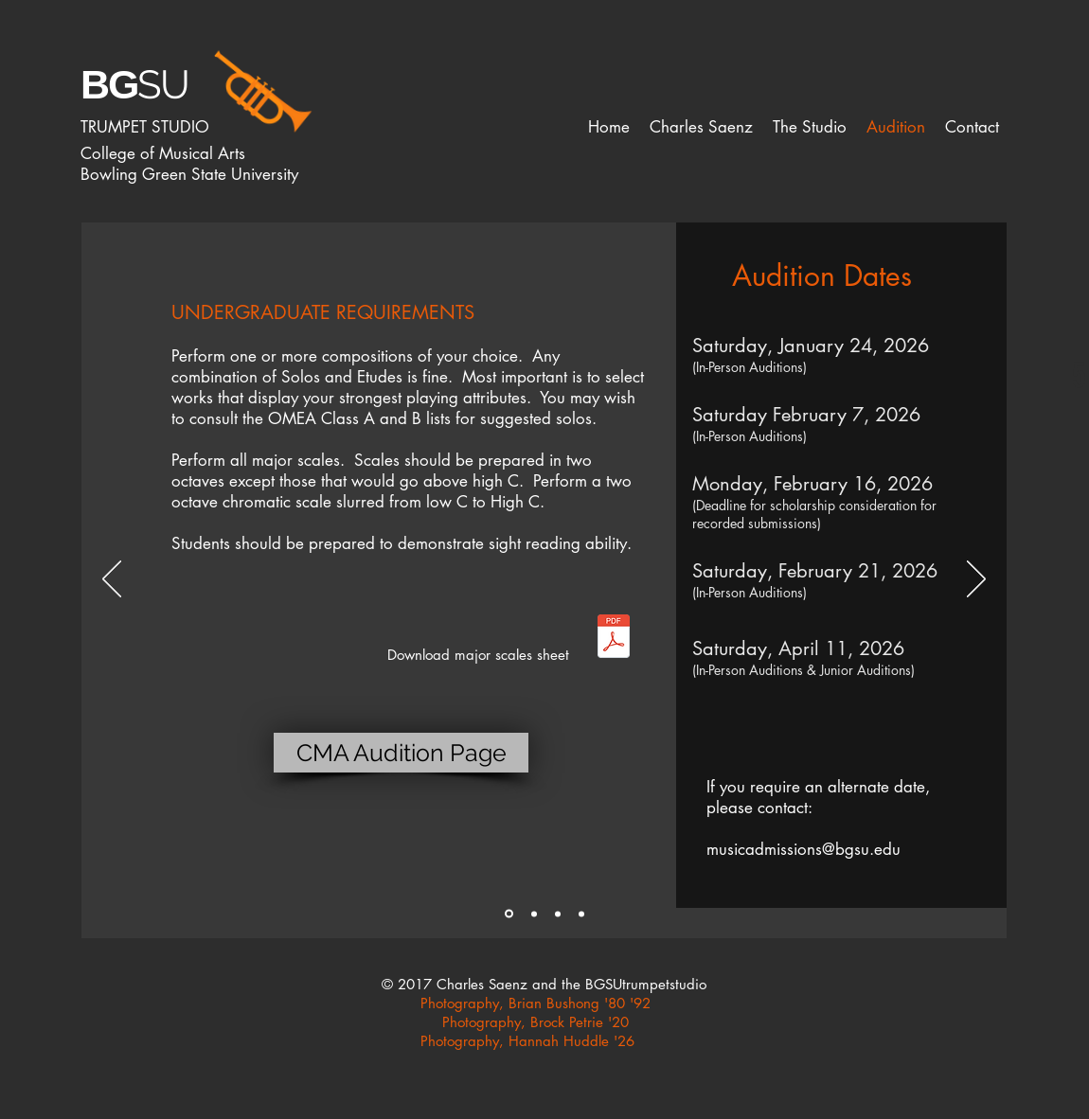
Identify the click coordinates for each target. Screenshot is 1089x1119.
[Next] (976, 580)
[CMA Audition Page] (401, 753)
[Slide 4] (581, 913)
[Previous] (111, 580)
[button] (701, 126)
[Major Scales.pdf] (613, 638)
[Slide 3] (558, 913)
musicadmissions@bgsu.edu (803, 849)
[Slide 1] (509, 914)
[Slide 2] (534, 913)
